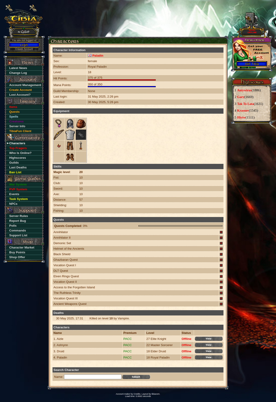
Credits (137, 394)
